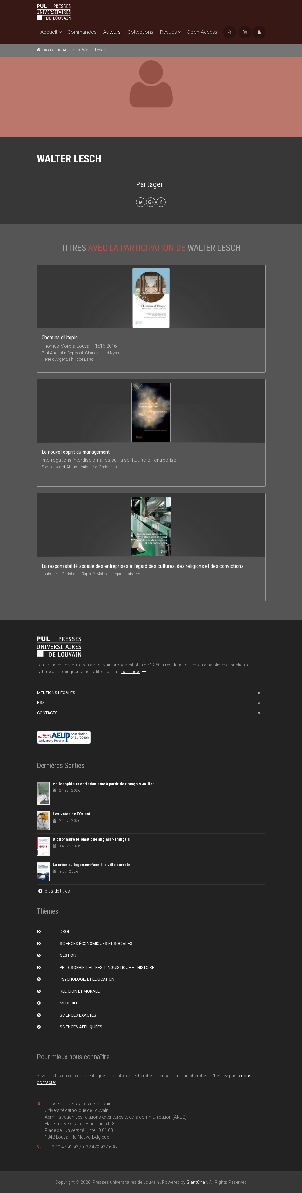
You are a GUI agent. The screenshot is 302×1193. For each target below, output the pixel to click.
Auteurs (111, 32)
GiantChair (196, 1182)
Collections (140, 32)
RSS (41, 702)
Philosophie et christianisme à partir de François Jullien (104, 784)
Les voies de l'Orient (71, 813)
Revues (168, 32)
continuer (133, 671)
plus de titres (53, 890)
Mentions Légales (56, 692)
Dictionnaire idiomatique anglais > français (91, 839)
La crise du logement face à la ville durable (91, 864)
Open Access (202, 32)
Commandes (81, 32)
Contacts (47, 712)
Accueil (48, 32)
